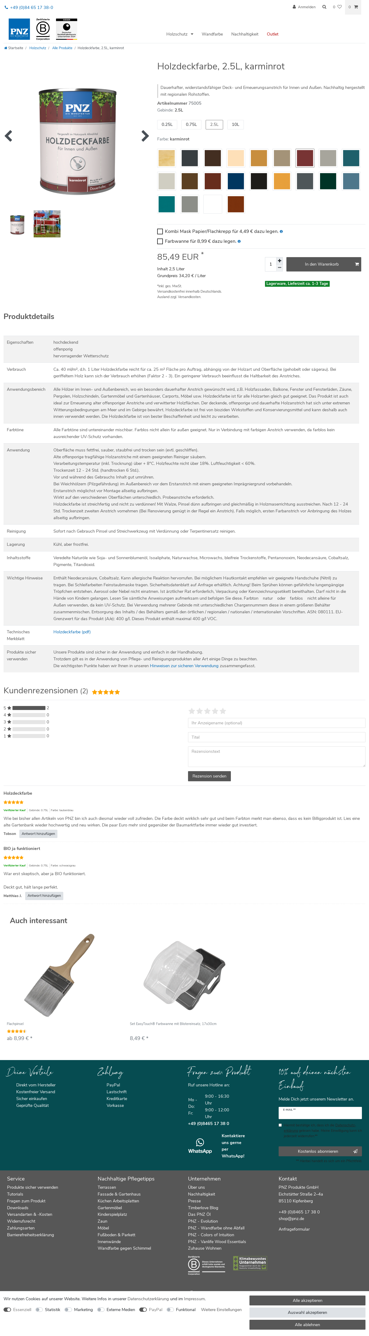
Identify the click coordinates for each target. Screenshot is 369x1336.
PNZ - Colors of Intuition (211, 1235)
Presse (194, 1201)
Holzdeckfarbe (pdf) (72, 632)
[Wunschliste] (337, 7)
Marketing (83, 1309)
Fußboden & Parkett (116, 1235)
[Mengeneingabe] (270, 264)
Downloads (17, 1208)
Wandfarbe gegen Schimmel (124, 1248)
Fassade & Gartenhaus (119, 1194)
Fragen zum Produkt (26, 1201)
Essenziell (22, 1309)
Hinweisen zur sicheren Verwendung (184, 666)
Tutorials (15, 1194)
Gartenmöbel (110, 1208)
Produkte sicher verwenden (32, 1187)
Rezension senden (209, 776)
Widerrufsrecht (21, 1221)
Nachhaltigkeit (244, 34)
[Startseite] (13, 48)
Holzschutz (177, 34)
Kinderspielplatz (112, 1214)
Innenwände (109, 1241)
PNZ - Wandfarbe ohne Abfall (216, 1228)
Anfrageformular (294, 1229)
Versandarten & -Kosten (29, 1214)
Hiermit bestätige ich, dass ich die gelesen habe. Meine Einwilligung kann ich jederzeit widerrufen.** (323, 1130)
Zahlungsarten (21, 1228)
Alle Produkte (61, 48)
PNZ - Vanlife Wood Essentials (217, 1241)
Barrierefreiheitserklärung (30, 1235)
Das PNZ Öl (199, 1214)
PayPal (155, 1309)
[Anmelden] (304, 7)
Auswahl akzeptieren (307, 1312)
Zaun (102, 1221)
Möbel (103, 1228)
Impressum (194, 1299)
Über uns (196, 1187)
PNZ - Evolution (203, 1221)
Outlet (272, 34)
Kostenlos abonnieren (327, 1151)
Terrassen (107, 1187)
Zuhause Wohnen (204, 1248)
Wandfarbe (212, 34)
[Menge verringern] (279, 267)
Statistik (52, 1309)
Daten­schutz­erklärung (148, 1299)
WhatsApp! (233, 1156)
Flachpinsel (15, 1024)
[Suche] (324, 7)
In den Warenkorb (332, 264)
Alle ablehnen (307, 1325)
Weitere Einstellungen (221, 1309)
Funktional (186, 1309)
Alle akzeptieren (307, 1300)
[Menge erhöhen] (279, 260)
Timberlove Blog (203, 1208)
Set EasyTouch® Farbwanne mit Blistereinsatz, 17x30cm (173, 1024)
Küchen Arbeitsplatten (118, 1201)
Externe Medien (121, 1309)
